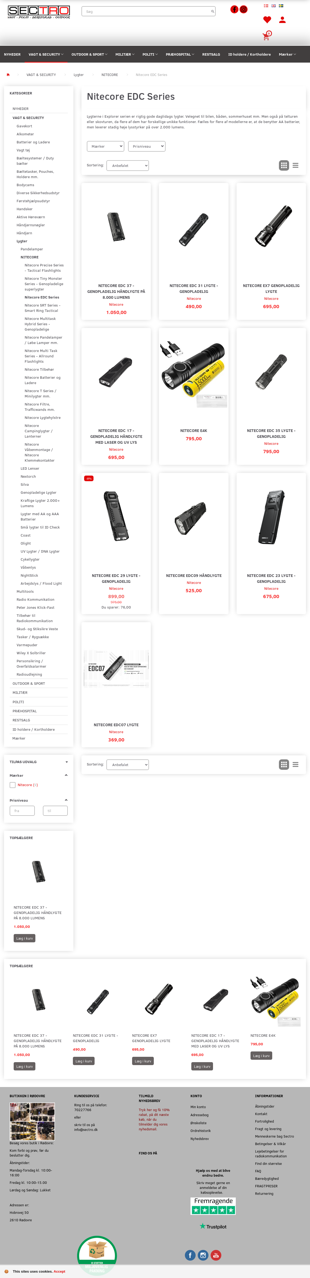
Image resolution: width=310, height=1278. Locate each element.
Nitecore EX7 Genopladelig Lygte (271, 288)
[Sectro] (38, 12)
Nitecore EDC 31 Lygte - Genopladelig (194, 288)
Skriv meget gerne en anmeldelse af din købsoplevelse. (213, 1187)
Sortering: (95, 164)
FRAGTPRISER (266, 1186)
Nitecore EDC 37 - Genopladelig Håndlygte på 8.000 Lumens (38, 912)
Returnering (264, 1193)
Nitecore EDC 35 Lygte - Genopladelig (271, 433)
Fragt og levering (268, 1128)
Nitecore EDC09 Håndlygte (194, 575)
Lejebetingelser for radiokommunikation (271, 1153)
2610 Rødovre (21, 1220)
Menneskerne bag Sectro (274, 1136)
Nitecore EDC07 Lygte (116, 724)
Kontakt (261, 1113)
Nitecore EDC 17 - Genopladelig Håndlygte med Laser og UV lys (116, 436)
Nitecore (116, 304)
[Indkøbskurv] (267, 36)
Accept (59, 1271)
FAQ (258, 1171)
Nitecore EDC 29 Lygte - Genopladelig (116, 578)
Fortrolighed (264, 1121)
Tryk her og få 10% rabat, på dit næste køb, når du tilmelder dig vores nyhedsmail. (154, 1119)
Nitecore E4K (193, 430)
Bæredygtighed (267, 1178)
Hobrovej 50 (19, 1212)
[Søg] (212, 11)
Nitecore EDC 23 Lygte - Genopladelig (271, 578)
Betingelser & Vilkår (270, 1143)
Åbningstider (264, 1106)
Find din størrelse (268, 1163)
